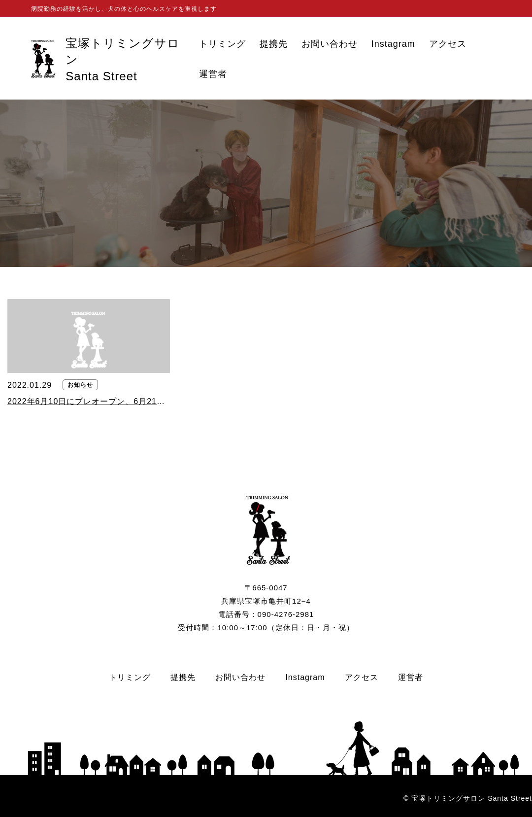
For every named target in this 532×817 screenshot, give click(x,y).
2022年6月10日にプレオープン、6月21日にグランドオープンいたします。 (88, 401)
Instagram (393, 44)
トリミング (222, 44)
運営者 (213, 74)
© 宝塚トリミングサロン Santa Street (467, 798)
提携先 (274, 44)
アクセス (447, 44)
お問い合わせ (329, 44)
